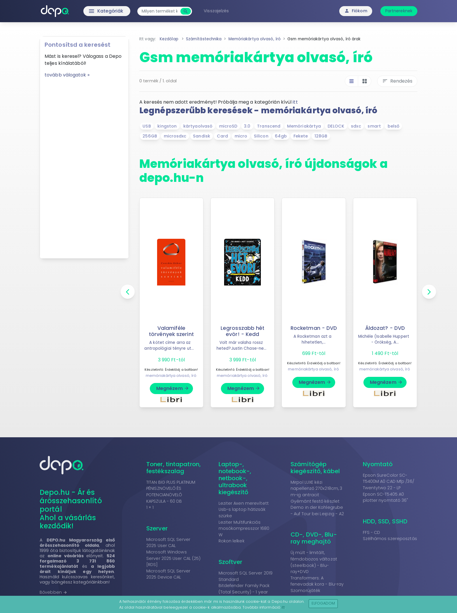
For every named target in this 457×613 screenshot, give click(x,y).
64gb (280, 136)
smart (374, 126)
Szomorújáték (305, 590)
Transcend (268, 126)
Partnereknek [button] (398, 11)
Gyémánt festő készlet (315, 501)
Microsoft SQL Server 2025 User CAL (168, 543)
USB (147, 126)
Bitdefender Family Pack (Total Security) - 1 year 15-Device (244, 592)
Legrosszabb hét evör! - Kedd (242, 331)
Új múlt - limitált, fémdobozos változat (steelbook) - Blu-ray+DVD (314, 562)
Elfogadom (323, 603)
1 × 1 (150, 507)
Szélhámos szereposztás (390, 538)
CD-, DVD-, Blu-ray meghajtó (314, 538)
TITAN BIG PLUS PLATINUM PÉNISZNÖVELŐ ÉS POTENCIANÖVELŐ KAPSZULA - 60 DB (170, 491)
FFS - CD (371, 532)
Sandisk (201, 136)
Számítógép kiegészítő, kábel (315, 467)
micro (241, 136)
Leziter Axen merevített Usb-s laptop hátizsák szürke (244, 509)
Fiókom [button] (355, 11)
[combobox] (161, 11)
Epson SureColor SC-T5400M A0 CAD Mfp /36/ (388, 478)
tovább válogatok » (67, 75)
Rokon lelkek (232, 541)
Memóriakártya (304, 126)
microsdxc (175, 136)
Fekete (300, 136)
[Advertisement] (84, 166)
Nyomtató (378, 464)
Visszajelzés (217, 11)
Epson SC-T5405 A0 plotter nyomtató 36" (385, 497)
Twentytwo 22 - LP (382, 488)
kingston (167, 126)
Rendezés (397, 81)
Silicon (261, 136)
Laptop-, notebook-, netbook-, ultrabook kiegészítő (235, 478)
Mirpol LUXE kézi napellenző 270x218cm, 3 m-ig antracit (316, 488)
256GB (150, 136)
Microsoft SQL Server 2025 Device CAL (168, 574)
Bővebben (53, 592)
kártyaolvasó (197, 126)
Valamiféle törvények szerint (171, 331)
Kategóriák (95, 11)
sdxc (356, 126)
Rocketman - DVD (314, 328)
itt (295, 102)
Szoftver (230, 562)
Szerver (157, 528)
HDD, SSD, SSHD (385, 521)
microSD (228, 126)
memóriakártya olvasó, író (171, 375)
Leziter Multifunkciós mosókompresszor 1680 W (244, 528)
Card (222, 136)
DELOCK (336, 126)
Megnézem (172, 388)
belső (394, 126)
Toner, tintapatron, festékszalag (173, 467)
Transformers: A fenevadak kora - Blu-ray (317, 581)
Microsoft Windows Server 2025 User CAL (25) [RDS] (173, 558)
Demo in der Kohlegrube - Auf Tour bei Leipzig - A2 (317, 510)
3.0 (247, 126)
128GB (321, 136)
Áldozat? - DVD (385, 328)
